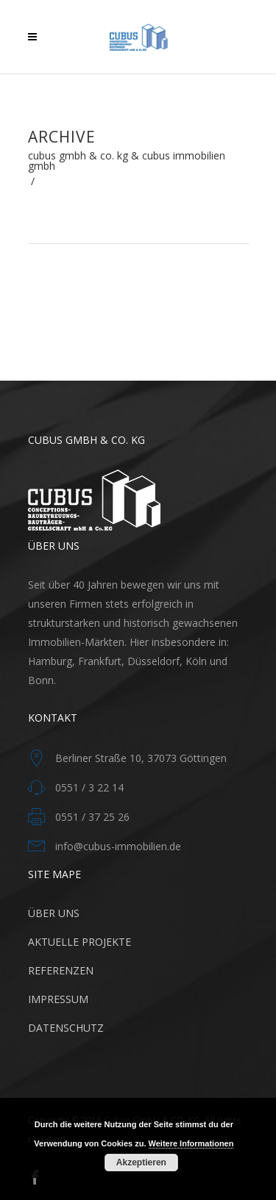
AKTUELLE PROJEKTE (79, 942)
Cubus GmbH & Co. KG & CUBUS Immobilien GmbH (126, 161)
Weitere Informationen (191, 1143)
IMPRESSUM (58, 999)
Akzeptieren (141, 1162)
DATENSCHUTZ (66, 1028)
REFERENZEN (60, 970)
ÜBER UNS (53, 913)
